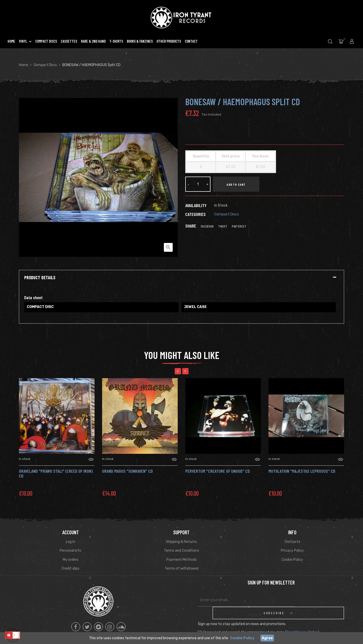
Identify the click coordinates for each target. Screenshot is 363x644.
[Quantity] (197, 184)
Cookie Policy (292, 559)
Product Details (39, 277)
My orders (70, 559)
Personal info (70, 550)
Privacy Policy (292, 550)
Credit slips (70, 568)
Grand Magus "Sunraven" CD (127, 471)
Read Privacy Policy (302, 620)
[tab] (181, 277)
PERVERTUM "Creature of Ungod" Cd (217, 471)
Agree (267, 638)
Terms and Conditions (181, 550)
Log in (70, 542)
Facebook (207, 226)
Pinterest (239, 226)
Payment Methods (181, 559)
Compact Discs (226, 214)
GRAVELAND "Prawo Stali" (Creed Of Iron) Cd (56, 473)
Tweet (222, 226)
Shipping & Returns (181, 542)
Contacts (292, 542)
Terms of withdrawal (181, 568)
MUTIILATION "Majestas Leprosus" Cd (301, 471)
